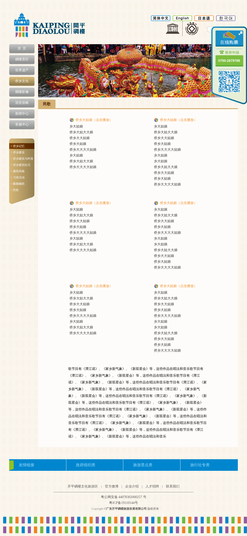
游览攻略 (22, 103)
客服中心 (22, 124)
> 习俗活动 (18, 177)
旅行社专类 (200, 465)
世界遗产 (22, 70)
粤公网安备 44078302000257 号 (123, 497)
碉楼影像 (22, 92)
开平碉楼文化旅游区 (83, 486)
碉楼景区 (22, 59)
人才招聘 (152, 486)
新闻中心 (22, 113)
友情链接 (26, 465)
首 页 (22, 48)
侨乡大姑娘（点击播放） (94, 120)
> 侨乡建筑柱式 (20, 165)
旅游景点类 (142, 465)
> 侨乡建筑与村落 (22, 158)
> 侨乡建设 (18, 152)
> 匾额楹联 (18, 183)
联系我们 (172, 486)
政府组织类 (85, 465)
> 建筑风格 (18, 171)
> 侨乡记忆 (18, 146)
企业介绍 (132, 486)
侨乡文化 (22, 81)
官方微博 (111, 486)
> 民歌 (15, 190)
